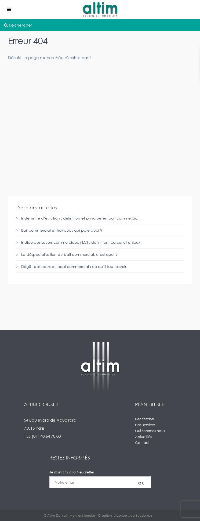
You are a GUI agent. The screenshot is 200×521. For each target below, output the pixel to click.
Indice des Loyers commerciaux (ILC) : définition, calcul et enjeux (80, 242)
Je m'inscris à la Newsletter (100, 482)
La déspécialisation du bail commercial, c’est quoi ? (69, 254)
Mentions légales (82, 515)
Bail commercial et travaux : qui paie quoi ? (61, 230)
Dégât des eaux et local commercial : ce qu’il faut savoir (73, 266)
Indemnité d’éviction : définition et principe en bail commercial (80, 218)
